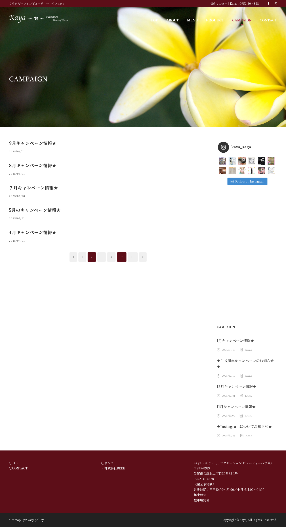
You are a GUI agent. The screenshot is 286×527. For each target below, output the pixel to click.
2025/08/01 (15, 173)
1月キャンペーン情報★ (235, 341)
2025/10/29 (228, 435)
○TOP (13, 463)
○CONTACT (17, 468)
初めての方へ (222, 3)
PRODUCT (217, 20)
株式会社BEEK (114, 468)
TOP (159, 20)
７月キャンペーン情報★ (33, 187)
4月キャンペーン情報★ (32, 232)
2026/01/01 (228, 350)
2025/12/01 (228, 395)
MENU (196, 20)
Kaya (247, 350)
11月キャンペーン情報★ (236, 407)
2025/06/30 (15, 196)
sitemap (13, 520)
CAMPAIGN (243, 20)
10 (132, 257)
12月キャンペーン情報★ (236, 387)
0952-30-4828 (250, 3)
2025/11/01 (228, 415)
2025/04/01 (15, 240)
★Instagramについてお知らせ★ (242, 427)
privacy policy (28, 520)
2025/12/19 (228, 375)
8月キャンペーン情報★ (32, 165)
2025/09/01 (15, 151)
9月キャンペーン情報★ (32, 143)
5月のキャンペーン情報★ (34, 209)
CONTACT (269, 20)
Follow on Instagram (247, 181)
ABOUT (177, 20)
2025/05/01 (15, 218)
